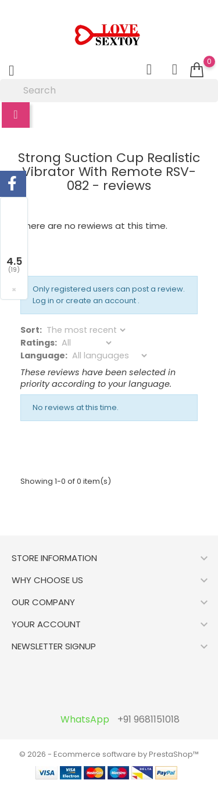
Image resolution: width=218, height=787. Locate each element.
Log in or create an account (85, 300)
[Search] (109, 90)
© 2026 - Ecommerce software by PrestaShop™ (109, 754)
